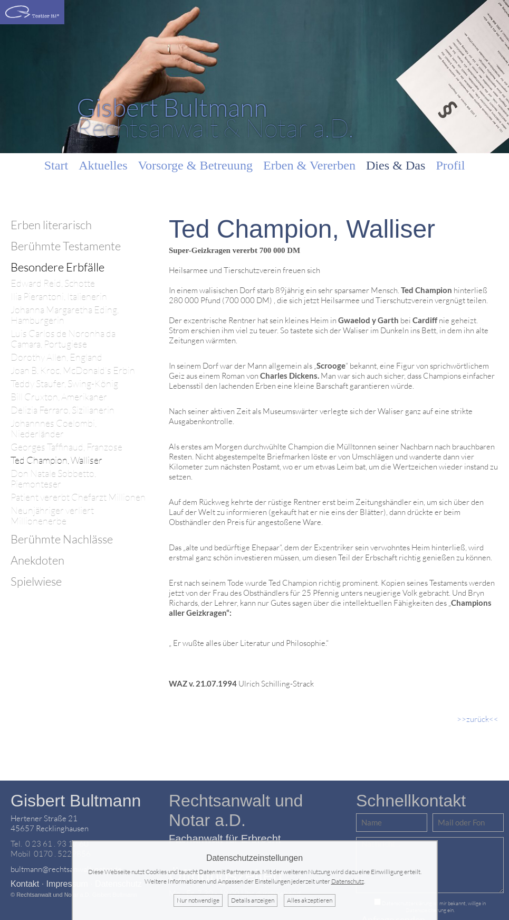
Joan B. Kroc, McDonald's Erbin (73, 370)
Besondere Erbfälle (57, 267)
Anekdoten (37, 560)
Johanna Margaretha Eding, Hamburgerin (65, 315)
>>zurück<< (477, 719)
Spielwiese (36, 581)
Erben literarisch (51, 225)
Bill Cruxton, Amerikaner (59, 396)
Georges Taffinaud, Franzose (66, 447)
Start (56, 165)
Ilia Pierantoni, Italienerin (59, 296)
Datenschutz (347, 881)
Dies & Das (396, 165)
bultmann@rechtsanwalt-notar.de (66, 869)
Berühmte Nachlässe (62, 539)
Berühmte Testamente (66, 246)
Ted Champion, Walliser (56, 460)
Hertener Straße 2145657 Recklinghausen (50, 823)
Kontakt (25, 883)
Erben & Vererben (309, 165)
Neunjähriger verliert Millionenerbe (52, 516)
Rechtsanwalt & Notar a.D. (214, 117)
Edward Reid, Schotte (53, 283)
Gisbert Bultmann (76, 800)
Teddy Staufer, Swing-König (64, 383)
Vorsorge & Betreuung (195, 165)
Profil (450, 165)
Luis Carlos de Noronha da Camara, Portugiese (63, 339)
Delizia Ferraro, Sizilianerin (62, 410)
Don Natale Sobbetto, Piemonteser (53, 479)
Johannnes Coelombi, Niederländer (54, 428)
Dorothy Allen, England (56, 357)
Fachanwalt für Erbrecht (225, 838)
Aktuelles (103, 165)
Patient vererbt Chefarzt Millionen (78, 497)
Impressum (67, 883)
